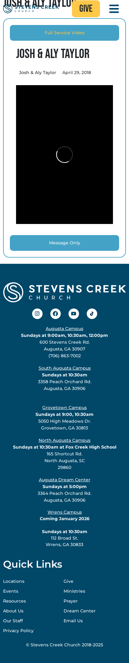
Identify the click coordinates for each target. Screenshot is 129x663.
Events (10, 591)
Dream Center (80, 611)
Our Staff (13, 621)
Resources (14, 601)
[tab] (64, 33)
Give (68, 581)
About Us (13, 611)
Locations (13, 581)
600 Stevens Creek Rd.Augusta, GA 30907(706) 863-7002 (64, 342)
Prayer (71, 601)
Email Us (73, 621)
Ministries (74, 591)
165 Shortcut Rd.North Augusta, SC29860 (64, 453)
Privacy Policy (18, 630)
